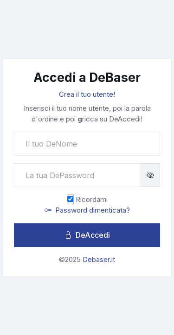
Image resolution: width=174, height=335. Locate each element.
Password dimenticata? (87, 210)
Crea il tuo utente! (87, 94)
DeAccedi (87, 235)
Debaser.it (99, 259)
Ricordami (92, 199)
